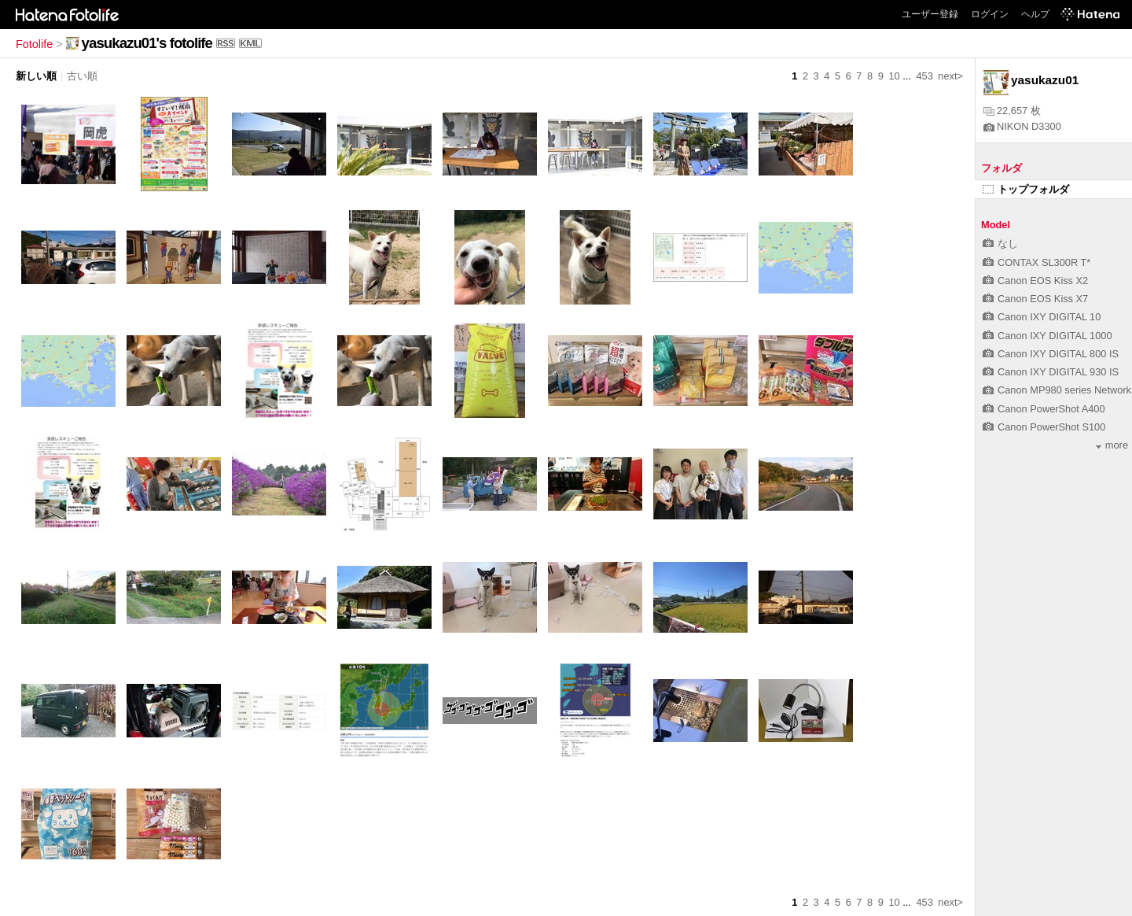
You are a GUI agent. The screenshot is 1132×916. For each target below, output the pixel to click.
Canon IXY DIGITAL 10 (1042, 317)
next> (950, 76)
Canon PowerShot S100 (1044, 427)
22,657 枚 (1012, 110)
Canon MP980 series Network (1057, 390)
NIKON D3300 (1022, 126)
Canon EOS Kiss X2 (1035, 280)
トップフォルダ (1026, 189)
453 (924, 76)
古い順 (82, 76)
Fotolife (34, 44)
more (1112, 445)
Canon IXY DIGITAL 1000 (1047, 336)
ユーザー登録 (930, 14)
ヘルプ (1035, 14)
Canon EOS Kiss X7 (1035, 299)
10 (893, 76)
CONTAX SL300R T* (1036, 262)
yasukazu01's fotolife (147, 43)
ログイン (990, 14)
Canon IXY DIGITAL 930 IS (1051, 372)
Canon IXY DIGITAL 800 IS (1051, 354)
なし (1000, 243)
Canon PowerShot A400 (1044, 409)
